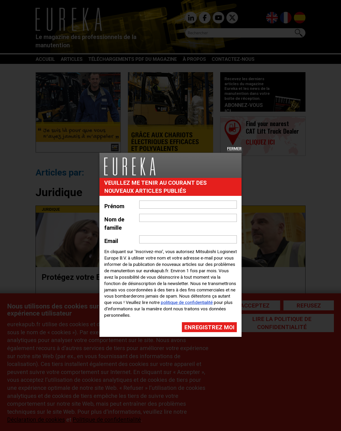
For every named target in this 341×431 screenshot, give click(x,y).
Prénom (114, 206)
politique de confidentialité (187, 302)
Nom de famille (114, 223)
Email (111, 241)
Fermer (234, 149)
